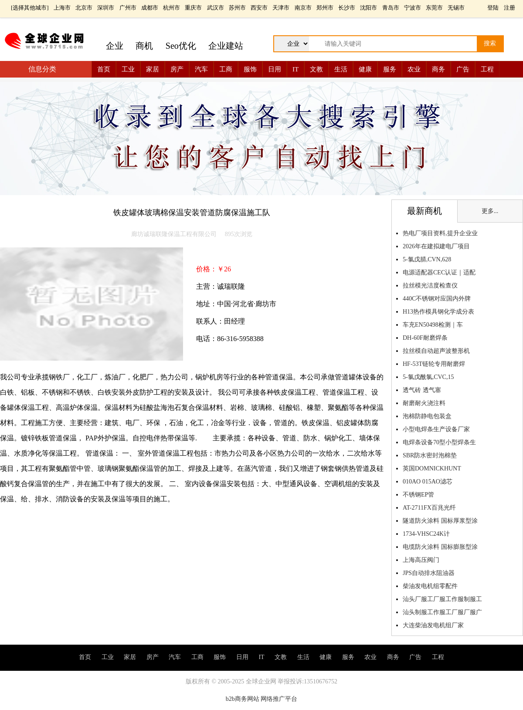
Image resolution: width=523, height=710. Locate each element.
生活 (340, 69)
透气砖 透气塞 (422, 390)
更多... (490, 211)
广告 (462, 69)
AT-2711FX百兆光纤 (429, 507)
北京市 (83, 7)
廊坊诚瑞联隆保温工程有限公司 (174, 234)
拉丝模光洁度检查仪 (430, 285)
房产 (176, 69)
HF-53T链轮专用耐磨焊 (434, 364)
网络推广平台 (279, 699)
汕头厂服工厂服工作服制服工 (442, 599)
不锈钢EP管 (418, 494)
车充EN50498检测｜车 (433, 324)
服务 (389, 69)
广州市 (127, 7)
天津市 (280, 7)
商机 (144, 46)
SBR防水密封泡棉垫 (430, 455)
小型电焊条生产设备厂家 (436, 429)
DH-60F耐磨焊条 (425, 338)
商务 (438, 69)
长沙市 (346, 7)
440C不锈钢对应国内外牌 (437, 298)
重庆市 (193, 7)
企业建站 (225, 46)
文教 (316, 69)
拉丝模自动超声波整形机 (436, 351)
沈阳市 (368, 7)
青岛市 (390, 7)
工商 (225, 69)
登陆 (493, 7)
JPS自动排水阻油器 (429, 573)
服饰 (250, 69)
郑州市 (324, 7)
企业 (114, 46)
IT (295, 69)
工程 (487, 69)
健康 (365, 69)
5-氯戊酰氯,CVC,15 (428, 377)
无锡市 (456, 7)
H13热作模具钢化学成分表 (438, 311)
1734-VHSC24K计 (426, 534)
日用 (274, 69)
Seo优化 (181, 46)
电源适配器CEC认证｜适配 (439, 272)
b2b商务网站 (242, 699)
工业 (128, 69)
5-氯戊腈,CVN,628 (427, 259)
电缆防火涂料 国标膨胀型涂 (440, 547)
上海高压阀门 (421, 560)
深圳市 (105, 7)
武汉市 (215, 7)
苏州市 (237, 7)
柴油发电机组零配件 (430, 586)
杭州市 (171, 7)
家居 (152, 69)
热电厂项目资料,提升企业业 (440, 233)
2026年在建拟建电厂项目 (436, 246)
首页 (103, 69)
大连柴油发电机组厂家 (433, 625)
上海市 (62, 7)
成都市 (149, 7)
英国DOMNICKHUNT (432, 468)
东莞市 (434, 7)
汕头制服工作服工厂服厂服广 (442, 612)
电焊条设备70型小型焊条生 (439, 442)
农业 (414, 69)
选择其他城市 (30, 7)
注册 (509, 7)
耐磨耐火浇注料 (424, 403)
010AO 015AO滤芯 (427, 481)
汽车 (201, 69)
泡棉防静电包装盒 (427, 416)
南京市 (303, 7)
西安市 (259, 7)
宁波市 (412, 7)
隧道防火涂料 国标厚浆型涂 (440, 520)
